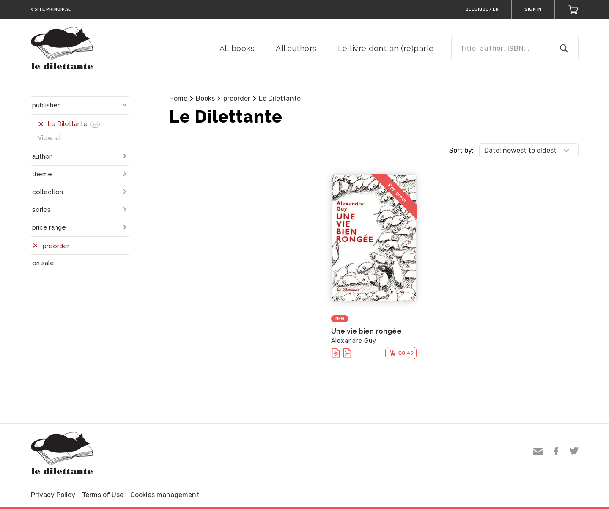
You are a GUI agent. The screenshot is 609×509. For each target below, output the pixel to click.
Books (205, 98)
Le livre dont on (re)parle (386, 48)
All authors (296, 48)
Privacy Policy (53, 495)
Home (178, 98)
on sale (43, 263)
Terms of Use (102, 495)
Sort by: (461, 150)
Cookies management (164, 495)
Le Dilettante (280, 98)
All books (237, 48)
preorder (236, 98)
